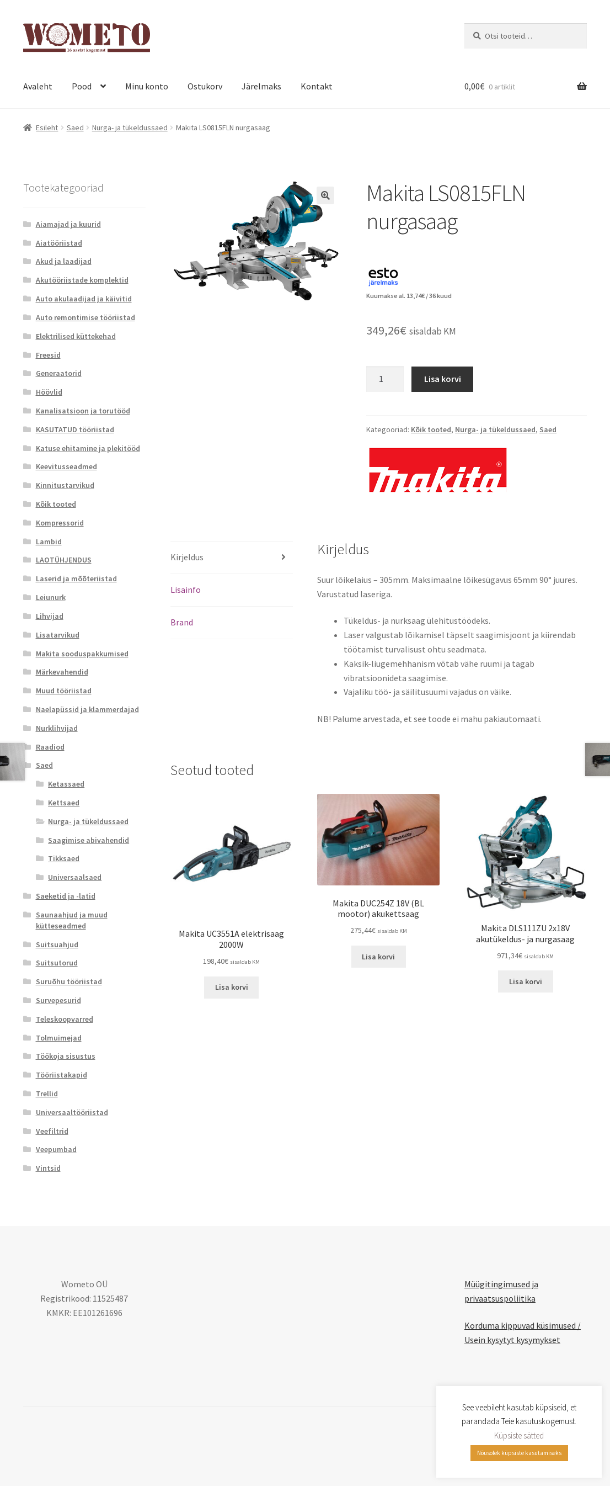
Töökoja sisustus (65, 1056)
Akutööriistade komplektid (82, 280)
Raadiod (50, 747)
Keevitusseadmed (66, 466)
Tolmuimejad (59, 1038)
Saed (75, 127)
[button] (325, 195)
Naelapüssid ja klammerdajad (87, 709)
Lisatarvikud (57, 635)
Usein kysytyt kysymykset (512, 1339)
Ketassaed (66, 784)
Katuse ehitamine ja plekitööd (88, 448)
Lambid (49, 541)
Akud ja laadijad (64, 261)
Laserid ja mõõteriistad (76, 578)
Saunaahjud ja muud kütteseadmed (72, 920)
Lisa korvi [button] (231, 987)
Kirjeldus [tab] (187, 556)
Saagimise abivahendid (88, 840)
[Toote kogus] (385, 379)
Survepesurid (58, 1000)
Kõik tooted (431, 429)
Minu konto (146, 86)
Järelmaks (261, 86)
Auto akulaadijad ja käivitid (84, 299)
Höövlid (49, 392)
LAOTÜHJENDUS (64, 560)
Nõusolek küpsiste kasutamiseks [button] (519, 1453)
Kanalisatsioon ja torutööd (83, 411)
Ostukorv (205, 86)
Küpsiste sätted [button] (519, 1435)
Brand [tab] (181, 622)
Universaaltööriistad (72, 1112)
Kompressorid (60, 523)
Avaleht (37, 86)
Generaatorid (59, 373)
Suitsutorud (57, 963)
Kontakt (317, 86)
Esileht (47, 127)
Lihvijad (49, 616)
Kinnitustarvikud (65, 485)
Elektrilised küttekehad (76, 336)
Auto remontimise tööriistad (85, 317)
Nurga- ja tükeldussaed (130, 127)
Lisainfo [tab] (185, 589)
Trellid (47, 1093)
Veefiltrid (52, 1131)
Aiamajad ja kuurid (68, 224)
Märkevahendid (62, 672)
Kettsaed (63, 803)
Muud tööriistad (64, 691)
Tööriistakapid (61, 1075)
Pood (82, 86)
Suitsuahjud (57, 944)
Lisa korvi (442, 378)
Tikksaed (63, 858)
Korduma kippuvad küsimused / (522, 1325)
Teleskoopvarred (64, 1019)
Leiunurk (51, 597)
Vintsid (48, 1168)
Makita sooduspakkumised (82, 654)
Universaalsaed (74, 877)
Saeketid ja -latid (65, 896)
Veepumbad (56, 1149)
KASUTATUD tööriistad (75, 429)
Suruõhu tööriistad (69, 981)
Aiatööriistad (59, 243)
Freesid (48, 355)
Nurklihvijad (57, 728)
